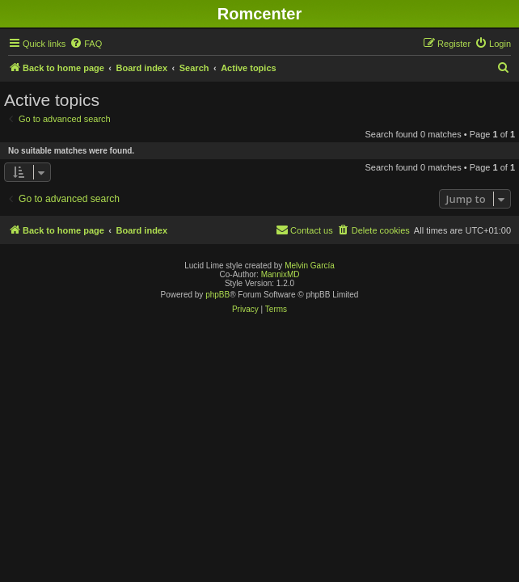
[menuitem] (86, 43)
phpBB (217, 294)
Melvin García (310, 265)
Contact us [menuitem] (304, 229)
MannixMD (280, 274)
